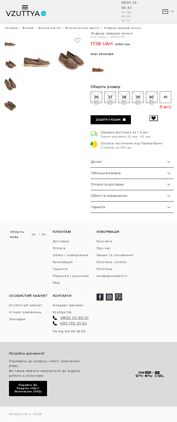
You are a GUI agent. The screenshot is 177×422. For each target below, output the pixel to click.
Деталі (96, 162)
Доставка (61, 241)
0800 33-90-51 (74, 318)
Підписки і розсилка (71, 276)
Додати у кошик (111, 119)
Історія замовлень (25, 312)
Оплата (59, 248)
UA (34, 234)
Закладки (17, 319)
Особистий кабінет (26, 305)
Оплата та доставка (107, 184)
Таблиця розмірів (106, 173)
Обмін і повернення (70, 255)
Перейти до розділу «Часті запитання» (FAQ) (28, 388)
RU (44, 234)
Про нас (104, 248)
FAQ (56, 283)
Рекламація (63, 262)
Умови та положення (115, 255)
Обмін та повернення (109, 196)
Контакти (104, 241)
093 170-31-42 (73, 323)
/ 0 (168, 12)
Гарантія (98, 207)
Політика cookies (112, 262)
